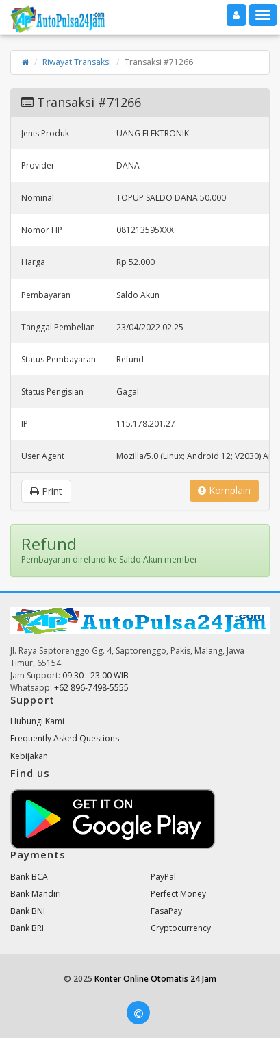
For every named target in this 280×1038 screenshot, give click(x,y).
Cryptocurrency (181, 928)
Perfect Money (178, 894)
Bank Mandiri (35, 894)
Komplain (224, 490)
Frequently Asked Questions (64, 738)
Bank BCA (29, 876)
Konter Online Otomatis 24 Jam (155, 979)
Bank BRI (27, 928)
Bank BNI (27, 911)
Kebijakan (29, 756)
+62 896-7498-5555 (91, 687)
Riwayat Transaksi (76, 62)
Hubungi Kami (37, 721)
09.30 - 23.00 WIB (95, 675)
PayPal (163, 876)
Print (46, 490)
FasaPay (166, 911)
